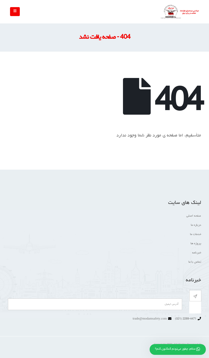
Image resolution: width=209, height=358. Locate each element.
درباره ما (196, 225)
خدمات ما (195, 234)
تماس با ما (194, 262)
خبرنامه (196, 253)
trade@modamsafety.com (150, 319)
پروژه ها (196, 244)
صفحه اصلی (193, 216)
